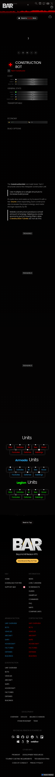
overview (14, 717)
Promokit (16, 755)
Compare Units (35, 611)
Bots (7, 627)
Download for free (13, 583)
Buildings (9, 656)
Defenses (8, 652)
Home (7, 579)
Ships (7, 639)
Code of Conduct (20, 763)
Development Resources (33, 755)
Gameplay (33, 595)
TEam (35, 721)
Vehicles (8, 631)
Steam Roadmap (24, 721)
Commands (33, 599)
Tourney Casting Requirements (19, 759)
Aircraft (9, 635)
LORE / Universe (35, 583)
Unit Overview (11, 623)
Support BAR (10, 587)
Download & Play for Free (27, 561)
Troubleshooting (41, 759)
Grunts (14, 202)
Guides (31, 591)
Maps (31, 607)
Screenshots (34, 587)
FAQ (30, 603)
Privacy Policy (36, 763)
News (31, 579)
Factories (9, 648)
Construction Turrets (19, 218)
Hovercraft (10, 644)
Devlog (24, 717)
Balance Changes (37, 717)
